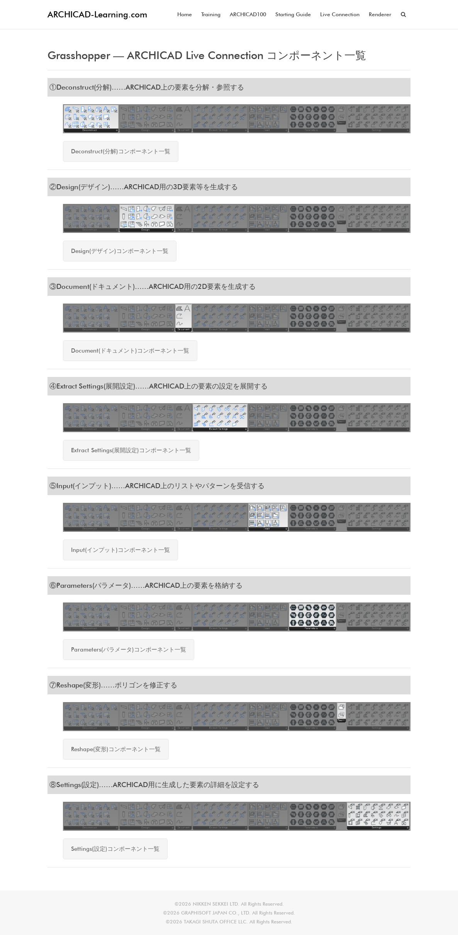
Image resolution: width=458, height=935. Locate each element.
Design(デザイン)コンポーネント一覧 (119, 251)
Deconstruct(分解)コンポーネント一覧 (120, 151)
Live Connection (340, 14)
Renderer (380, 14)
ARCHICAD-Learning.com (97, 14)
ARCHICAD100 (248, 14)
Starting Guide (293, 14)
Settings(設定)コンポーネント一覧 (115, 848)
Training (211, 14)
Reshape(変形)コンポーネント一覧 (116, 749)
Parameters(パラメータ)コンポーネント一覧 (128, 649)
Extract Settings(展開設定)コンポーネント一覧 (131, 450)
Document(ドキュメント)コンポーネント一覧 (130, 350)
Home (184, 14)
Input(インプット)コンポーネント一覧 (120, 549)
